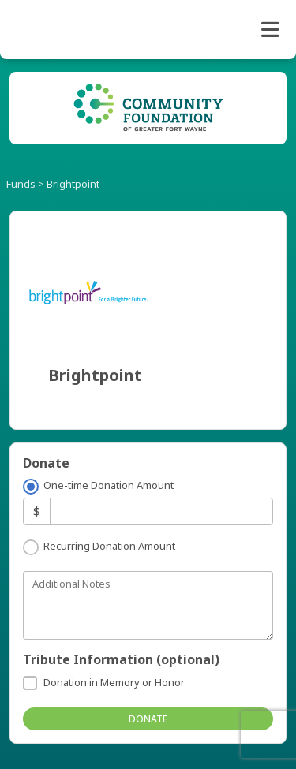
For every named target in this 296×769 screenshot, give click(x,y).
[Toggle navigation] (270, 30)
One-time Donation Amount (108, 485)
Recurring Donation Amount (109, 546)
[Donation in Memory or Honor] (30, 683)
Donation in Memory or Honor (114, 682)
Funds (21, 184)
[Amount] (161, 511)
